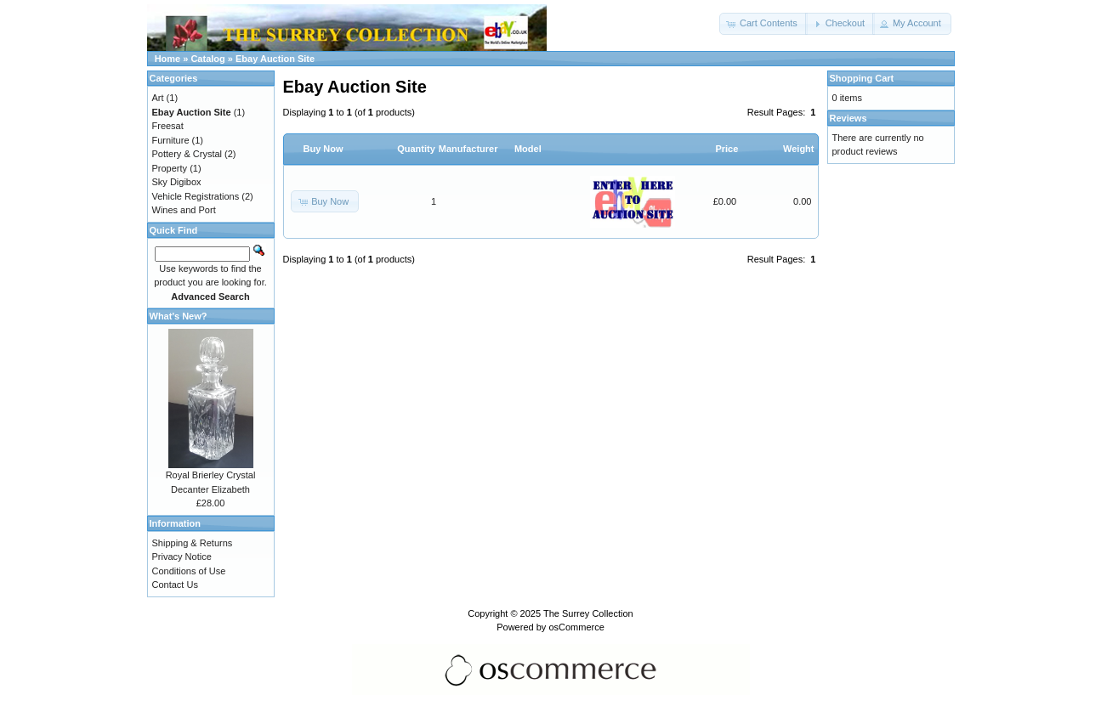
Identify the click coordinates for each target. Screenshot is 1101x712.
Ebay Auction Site (275, 59)
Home (168, 59)
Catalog (207, 59)
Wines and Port (184, 210)
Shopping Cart (862, 78)
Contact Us (175, 584)
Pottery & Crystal (187, 154)
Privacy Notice (182, 556)
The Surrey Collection (588, 613)
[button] (763, 24)
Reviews (848, 118)
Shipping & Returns (192, 543)
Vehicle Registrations (196, 196)
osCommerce (576, 627)
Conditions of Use (189, 571)
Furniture (171, 140)
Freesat (168, 126)
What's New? (178, 316)
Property (170, 168)
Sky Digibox (176, 182)
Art (158, 98)
